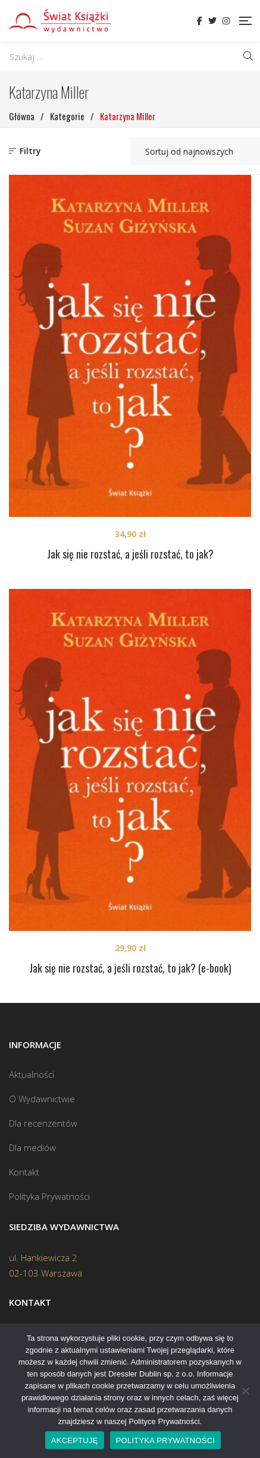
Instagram (226, 21)
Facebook (199, 21)
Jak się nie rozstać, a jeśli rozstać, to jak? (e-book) (130, 968)
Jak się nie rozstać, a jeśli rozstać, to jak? (130, 554)
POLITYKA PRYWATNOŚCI (165, 1440)
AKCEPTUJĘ (74, 1440)
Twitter (212, 21)
